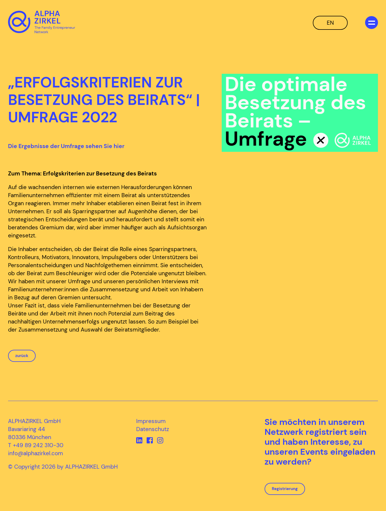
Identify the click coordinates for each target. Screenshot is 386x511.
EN (330, 23)
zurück (21, 355)
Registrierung (285, 488)
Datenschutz (152, 429)
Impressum (151, 421)
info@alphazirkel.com (35, 453)
